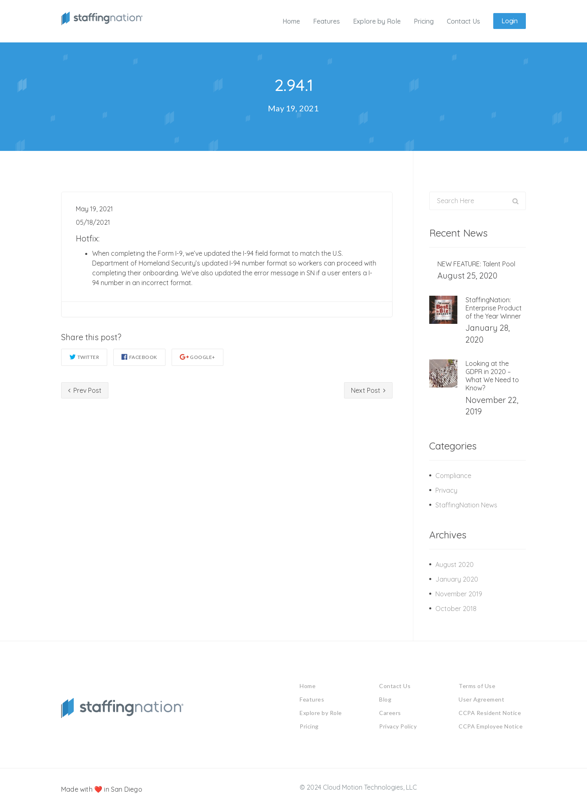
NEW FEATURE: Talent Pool (476, 264)
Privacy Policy (398, 725)
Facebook (139, 356)
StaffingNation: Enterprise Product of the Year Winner (494, 308)
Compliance (453, 475)
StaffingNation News (466, 504)
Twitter (84, 356)
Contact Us (394, 685)
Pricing (309, 725)
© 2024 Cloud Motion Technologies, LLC (358, 787)
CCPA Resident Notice (490, 712)
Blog (385, 698)
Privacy (446, 490)
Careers (390, 712)
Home (308, 685)
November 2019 (458, 593)
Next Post (368, 390)
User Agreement (481, 698)
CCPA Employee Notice (491, 725)
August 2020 (454, 564)
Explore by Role (321, 712)
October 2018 (456, 608)
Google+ (197, 356)
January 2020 (456, 579)
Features (312, 698)
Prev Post (85, 390)
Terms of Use (477, 685)
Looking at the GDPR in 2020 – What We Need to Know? (492, 375)
